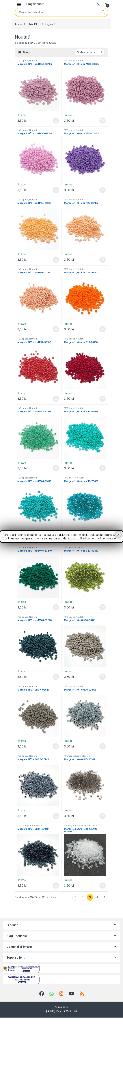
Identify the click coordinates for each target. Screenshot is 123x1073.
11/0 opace (22, 60)
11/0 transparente (72, 756)
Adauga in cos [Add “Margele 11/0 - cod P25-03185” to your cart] (102, 259)
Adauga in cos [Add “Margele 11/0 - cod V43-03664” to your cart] (102, 468)
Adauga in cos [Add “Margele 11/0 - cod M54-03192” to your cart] (56, 190)
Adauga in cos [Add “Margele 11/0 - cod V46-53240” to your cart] (56, 607)
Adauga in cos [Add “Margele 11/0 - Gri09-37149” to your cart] (56, 816)
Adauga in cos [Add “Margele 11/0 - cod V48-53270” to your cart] (56, 677)
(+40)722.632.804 (61, 1011)
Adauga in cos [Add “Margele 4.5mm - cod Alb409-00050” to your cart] (102, 885)
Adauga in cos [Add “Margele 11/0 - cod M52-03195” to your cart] (56, 121)
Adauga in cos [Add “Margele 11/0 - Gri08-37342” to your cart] (102, 746)
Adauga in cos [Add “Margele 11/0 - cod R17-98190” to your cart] (56, 399)
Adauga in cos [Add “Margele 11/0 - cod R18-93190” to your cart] (102, 399)
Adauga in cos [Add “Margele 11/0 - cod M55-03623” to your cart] (102, 190)
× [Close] (118, 534)
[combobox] (56, 12)
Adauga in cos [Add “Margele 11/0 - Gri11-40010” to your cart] (56, 885)
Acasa (18, 24)
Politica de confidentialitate (98, 538)
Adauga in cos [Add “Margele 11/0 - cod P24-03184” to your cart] (56, 259)
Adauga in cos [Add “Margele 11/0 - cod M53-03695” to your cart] (102, 121)
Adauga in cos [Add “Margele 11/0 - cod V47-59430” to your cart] (102, 607)
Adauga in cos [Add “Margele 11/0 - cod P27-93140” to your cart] (102, 329)
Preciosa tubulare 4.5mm (85, 825)
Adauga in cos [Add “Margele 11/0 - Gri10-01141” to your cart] (102, 816)
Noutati (33, 24)
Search (103, 12)
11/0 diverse (70, 477)
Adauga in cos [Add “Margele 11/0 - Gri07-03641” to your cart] (56, 746)
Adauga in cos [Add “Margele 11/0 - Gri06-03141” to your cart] (102, 677)
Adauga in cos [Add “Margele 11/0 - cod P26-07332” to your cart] (56, 329)
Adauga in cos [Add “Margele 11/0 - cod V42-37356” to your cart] (56, 468)
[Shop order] (90, 52)
